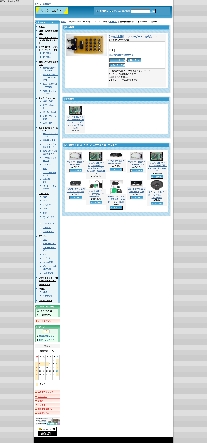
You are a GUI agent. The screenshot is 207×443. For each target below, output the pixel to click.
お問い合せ (117, 11)
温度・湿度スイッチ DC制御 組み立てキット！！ (48, 40)
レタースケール (45, 301)
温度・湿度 (48, 101)
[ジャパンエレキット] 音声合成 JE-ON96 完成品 (95, 194)
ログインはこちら (46, 340)
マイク (46, 254)
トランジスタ (48, 223)
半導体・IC (44, 193)
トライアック (48, 231)
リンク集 (41, 405)
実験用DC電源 (49, 140)
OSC (45, 239)
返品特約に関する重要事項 (121, 55)
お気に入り (42, 396)
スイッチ (47, 258)
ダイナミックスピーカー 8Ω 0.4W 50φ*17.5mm (157, 195)
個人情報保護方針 (45, 409)
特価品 (42, 289)
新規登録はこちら (46, 336)
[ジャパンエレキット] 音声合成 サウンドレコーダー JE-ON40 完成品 (76, 122)
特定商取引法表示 (45, 392)
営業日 (41, 401)
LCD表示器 (48, 262)
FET (45, 201)
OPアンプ (47, 209)
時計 (45, 168)
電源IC (46, 197)
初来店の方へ (43, 413)
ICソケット (48, 296)
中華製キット (44, 285)
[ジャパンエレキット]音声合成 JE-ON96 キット (116, 199)
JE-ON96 (47, 53)
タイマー (47, 164)
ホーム (63, 22)
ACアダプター (49, 273)
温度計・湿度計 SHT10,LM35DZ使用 (50, 77)
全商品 (42, 27)
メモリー (47, 205)
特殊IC (46, 213)
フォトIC (47, 227)
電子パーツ (44, 236)
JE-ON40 (47, 57)
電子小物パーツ (49, 243)
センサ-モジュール (47, 98)
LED (45, 292)
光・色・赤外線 (49, 112)
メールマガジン (44, 321)
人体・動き (48, 123)
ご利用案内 (103, 11)
